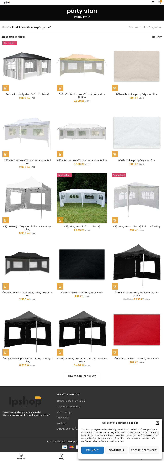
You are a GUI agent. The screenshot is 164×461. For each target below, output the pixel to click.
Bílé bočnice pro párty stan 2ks (136, 160)
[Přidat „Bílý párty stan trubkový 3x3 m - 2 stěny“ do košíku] (115, 220)
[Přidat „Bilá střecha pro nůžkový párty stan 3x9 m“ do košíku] (60, 154)
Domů (5, 27)
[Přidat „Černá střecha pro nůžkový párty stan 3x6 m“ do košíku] (5, 286)
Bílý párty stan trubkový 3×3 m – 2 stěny (136, 226)
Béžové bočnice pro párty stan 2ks (136, 94)
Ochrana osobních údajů (71, 401)
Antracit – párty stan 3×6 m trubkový (27, 94)
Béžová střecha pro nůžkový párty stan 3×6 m (82, 96)
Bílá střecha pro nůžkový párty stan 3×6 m (27, 162)
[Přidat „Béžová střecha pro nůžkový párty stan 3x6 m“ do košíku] (60, 88)
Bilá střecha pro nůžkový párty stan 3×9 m (82, 160)
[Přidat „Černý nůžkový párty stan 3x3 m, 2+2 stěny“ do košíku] (115, 286)
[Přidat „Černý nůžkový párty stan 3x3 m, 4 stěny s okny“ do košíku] (5, 352)
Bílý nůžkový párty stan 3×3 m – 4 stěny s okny (27, 228)
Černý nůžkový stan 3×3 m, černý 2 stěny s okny (82, 360)
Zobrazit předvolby (144, 450)
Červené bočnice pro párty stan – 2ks (137, 358)
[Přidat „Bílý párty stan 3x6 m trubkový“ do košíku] (60, 220)
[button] (157, 423)
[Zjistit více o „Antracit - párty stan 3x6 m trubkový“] (5, 88)
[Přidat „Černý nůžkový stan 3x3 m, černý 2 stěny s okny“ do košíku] (60, 352)
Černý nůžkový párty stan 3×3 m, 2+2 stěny (136, 294)
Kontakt (61, 423)
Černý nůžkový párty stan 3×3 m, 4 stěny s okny (27, 360)
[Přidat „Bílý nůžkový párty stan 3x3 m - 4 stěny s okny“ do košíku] (5, 220)
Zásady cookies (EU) (68, 428)
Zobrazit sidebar (15, 37)
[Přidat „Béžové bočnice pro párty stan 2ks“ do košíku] (115, 88)
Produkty (80, 17)
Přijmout (92, 450)
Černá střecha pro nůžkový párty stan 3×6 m (27, 294)
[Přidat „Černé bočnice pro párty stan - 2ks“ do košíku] (60, 286)
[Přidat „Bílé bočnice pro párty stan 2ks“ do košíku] (115, 154)
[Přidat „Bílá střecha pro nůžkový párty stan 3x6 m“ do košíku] (5, 154)
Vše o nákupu (64, 412)
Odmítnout (116, 450)
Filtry (159, 37)
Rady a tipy (63, 417)
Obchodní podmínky (68, 406)
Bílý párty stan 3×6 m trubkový (82, 226)
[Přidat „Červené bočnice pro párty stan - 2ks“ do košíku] (115, 352)
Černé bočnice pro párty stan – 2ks (82, 292)
